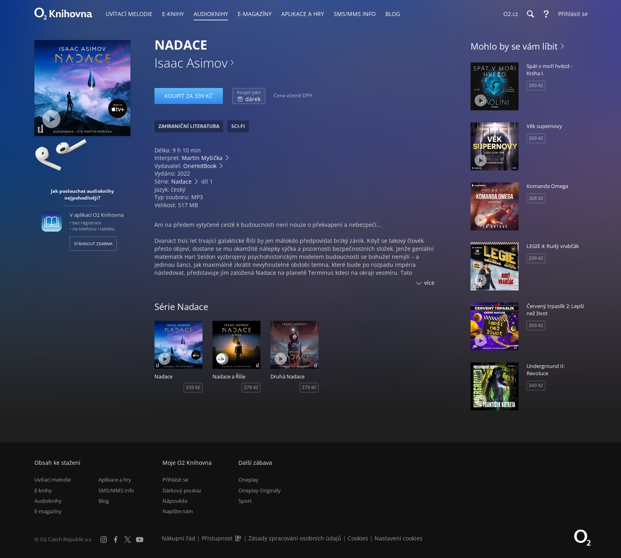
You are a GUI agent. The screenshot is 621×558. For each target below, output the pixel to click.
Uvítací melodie (52, 479)
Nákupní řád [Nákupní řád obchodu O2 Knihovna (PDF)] (178, 538)
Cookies (358, 538)
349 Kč (536, 385)
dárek (249, 96)
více (429, 282)
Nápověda (174, 500)
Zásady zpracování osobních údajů (294, 538)
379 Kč (251, 387)
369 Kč (536, 138)
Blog (103, 500)
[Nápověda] (546, 14)
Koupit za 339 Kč (188, 96)
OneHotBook (199, 166)
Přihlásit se (175, 479)
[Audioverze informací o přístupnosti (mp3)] (239, 538)
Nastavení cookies (399, 538)
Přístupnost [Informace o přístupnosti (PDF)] (217, 538)
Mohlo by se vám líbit (514, 46)
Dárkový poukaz (181, 490)
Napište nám (177, 511)
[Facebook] (116, 540)
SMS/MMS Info (116, 490)
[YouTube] (140, 540)
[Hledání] (530, 14)
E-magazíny (48, 511)
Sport (245, 500)
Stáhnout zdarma (93, 243)
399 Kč (536, 85)
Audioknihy (48, 500)
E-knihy (43, 490)
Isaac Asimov (191, 62)
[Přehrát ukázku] (51, 119)
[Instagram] (104, 540)
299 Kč (536, 258)
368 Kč (536, 198)
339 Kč (193, 387)
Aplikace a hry (114, 479)
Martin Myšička (202, 158)
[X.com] (128, 540)
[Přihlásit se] (571, 14)
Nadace (181, 181)
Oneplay (248, 479)
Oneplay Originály (259, 490)
